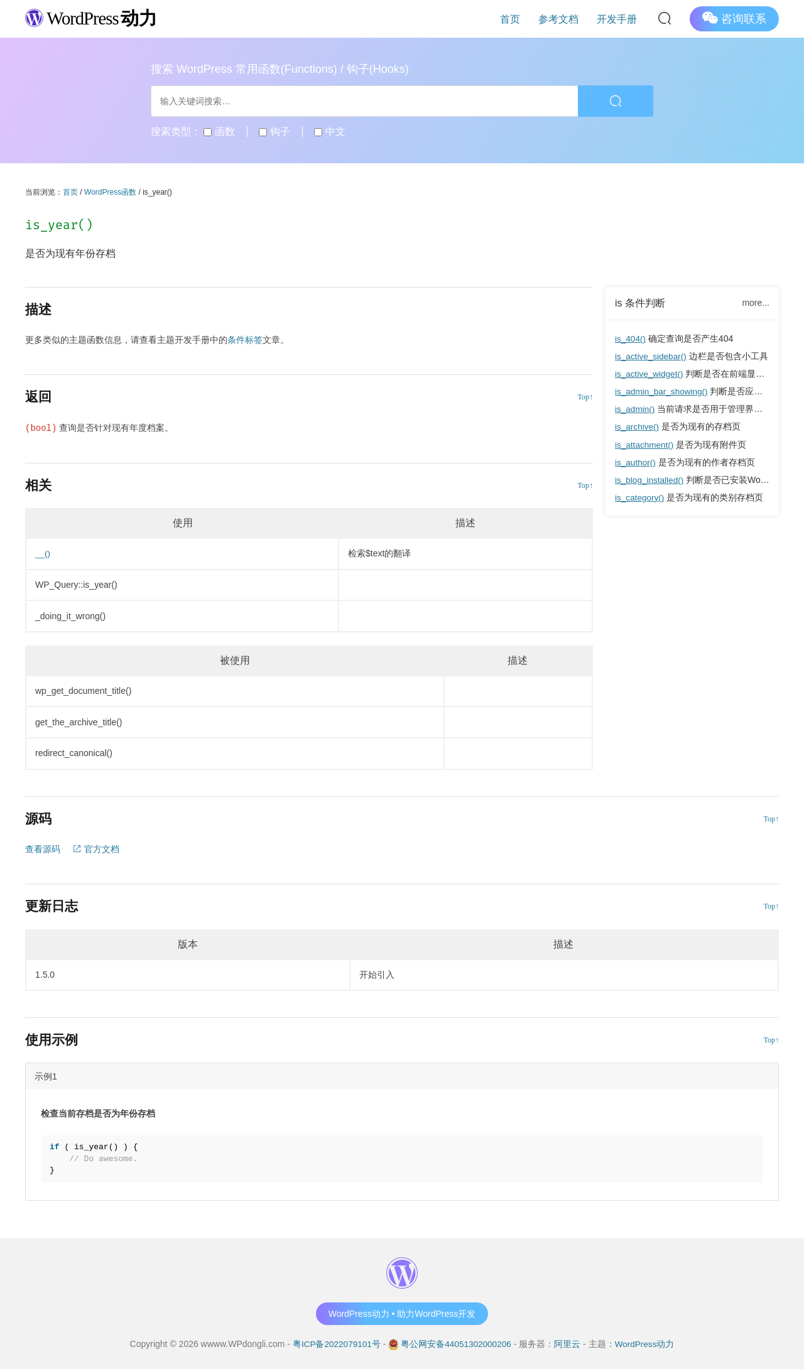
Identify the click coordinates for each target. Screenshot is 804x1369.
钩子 (274, 131)
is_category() (640, 497)
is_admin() (635, 409)
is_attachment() (645, 444)
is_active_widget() (650, 374)
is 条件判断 (640, 303)
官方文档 (96, 848)
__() (43, 553)
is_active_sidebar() (652, 356)
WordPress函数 (110, 192)
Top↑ (586, 396)
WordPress (94, 18)
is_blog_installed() (650, 479)
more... (755, 303)
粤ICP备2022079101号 (334, 1343)
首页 (524, 18)
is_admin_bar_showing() (663, 391)
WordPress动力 (646, 1343)
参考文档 (566, 18)
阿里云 (569, 1343)
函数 (219, 131)
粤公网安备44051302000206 (456, 1343)
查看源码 (42, 848)
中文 (329, 131)
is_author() (636, 462)
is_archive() (637, 426)
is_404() (631, 338)
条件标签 (245, 340)
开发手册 (619, 18)
